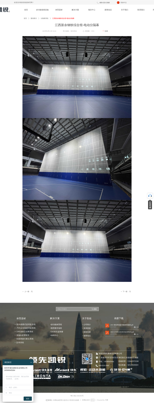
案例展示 (34, 18)
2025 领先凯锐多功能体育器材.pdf (121, 325)
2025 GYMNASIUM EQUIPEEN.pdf (122, 332)
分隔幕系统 (44, 18)
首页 (25, 18)
